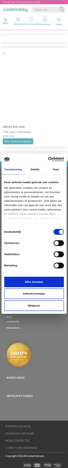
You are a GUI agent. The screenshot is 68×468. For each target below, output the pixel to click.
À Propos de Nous (18, 426)
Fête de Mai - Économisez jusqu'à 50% (21, 2)
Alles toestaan (34, 281)
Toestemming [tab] (13, 169)
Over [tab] (56, 169)
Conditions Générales (21, 447)
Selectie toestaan (34, 293)
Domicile (18, 21)
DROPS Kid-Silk (14, 126)
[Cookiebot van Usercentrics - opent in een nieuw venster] (48, 159)
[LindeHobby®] (15, 9)
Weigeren (34, 305)
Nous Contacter (17, 440)
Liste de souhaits (31, 21)
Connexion (45, 21)
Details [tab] (35, 169)
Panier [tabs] (58, 21)
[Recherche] (62, 9)
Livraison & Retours (20, 433)
